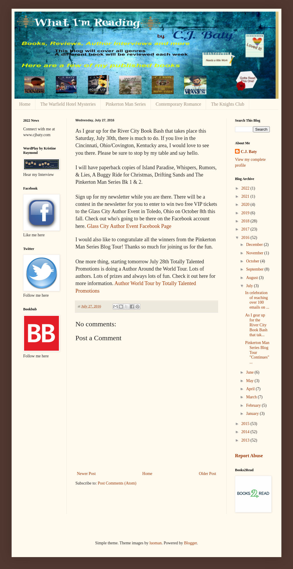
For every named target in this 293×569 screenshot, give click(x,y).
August (252, 278)
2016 (246, 237)
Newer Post (86, 473)
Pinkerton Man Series (126, 104)
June (250, 372)
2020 (246, 204)
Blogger (190, 543)
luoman (155, 543)
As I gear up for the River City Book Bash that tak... (256, 325)
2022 (246, 188)
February (254, 405)
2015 (246, 424)
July (250, 286)
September (255, 269)
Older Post (207, 473)
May (250, 381)
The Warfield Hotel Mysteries (68, 104)
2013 (246, 440)
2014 (246, 432)
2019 (246, 213)
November (255, 253)
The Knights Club (227, 104)
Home (24, 104)
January (253, 413)
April (251, 389)
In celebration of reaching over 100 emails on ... (257, 300)
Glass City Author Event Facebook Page (129, 226)
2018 (246, 221)
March (252, 397)
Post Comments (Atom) (117, 483)
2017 (246, 229)
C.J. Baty (249, 152)
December (255, 244)
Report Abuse (249, 455)
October (253, 261)
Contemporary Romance (178, 104)
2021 (246, 196)
